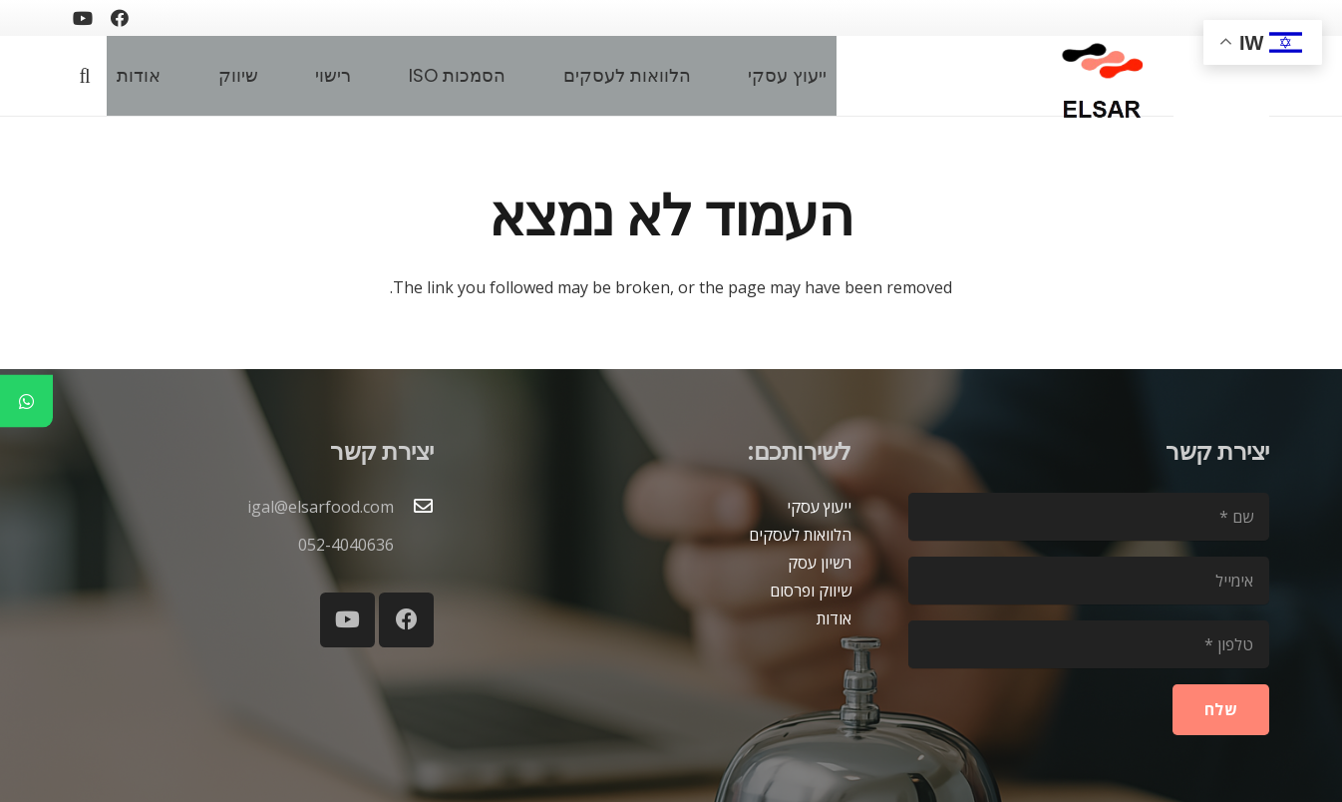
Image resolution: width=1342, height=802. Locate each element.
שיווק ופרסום (810, 591)
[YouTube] (83, 18)
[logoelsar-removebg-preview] (1099, 76)
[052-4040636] (414, 545)
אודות (834, 618)
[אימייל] (1088, 580)
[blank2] (1221, 86)
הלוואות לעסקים (800, 535)
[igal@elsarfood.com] (414, 507)
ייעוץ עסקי (819, 507)
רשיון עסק (819, 563)
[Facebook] (120, 18)
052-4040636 (346, 545)
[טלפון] (1088, 644)
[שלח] (1221, 709)
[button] (85, 76)
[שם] (1088, 517)
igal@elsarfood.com (320, 507)
